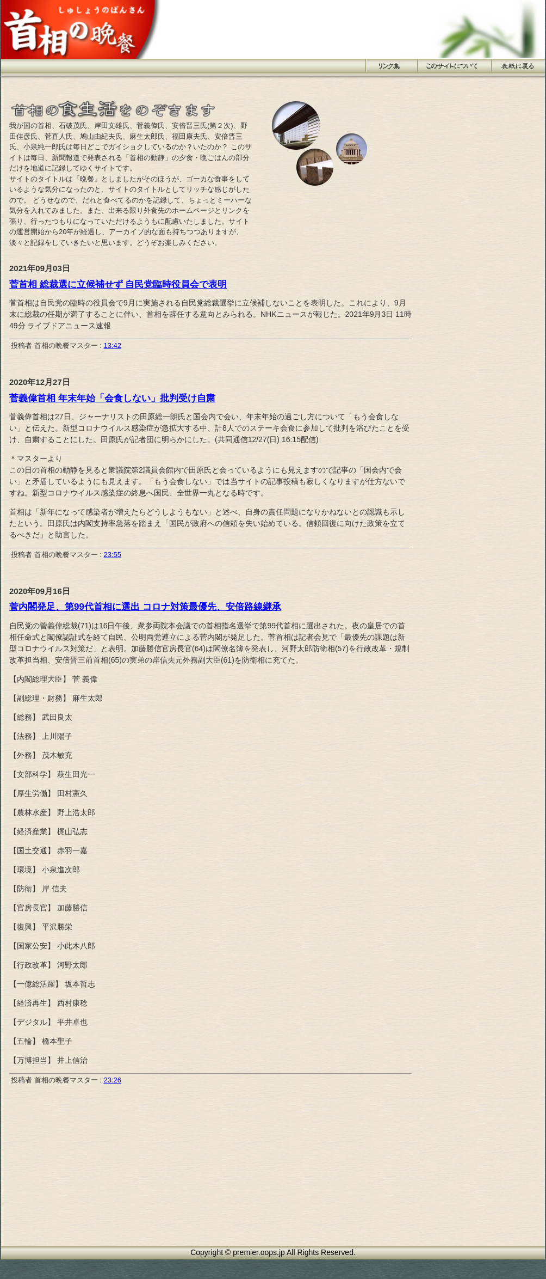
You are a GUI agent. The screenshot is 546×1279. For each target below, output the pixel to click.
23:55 (112, 554)
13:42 (112, 345)
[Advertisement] (457, 167)
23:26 (112, 1080)
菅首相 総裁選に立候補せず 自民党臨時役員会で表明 (118, 284)
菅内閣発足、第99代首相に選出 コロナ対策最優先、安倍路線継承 (145, 607)
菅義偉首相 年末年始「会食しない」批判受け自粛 (112, 398)
